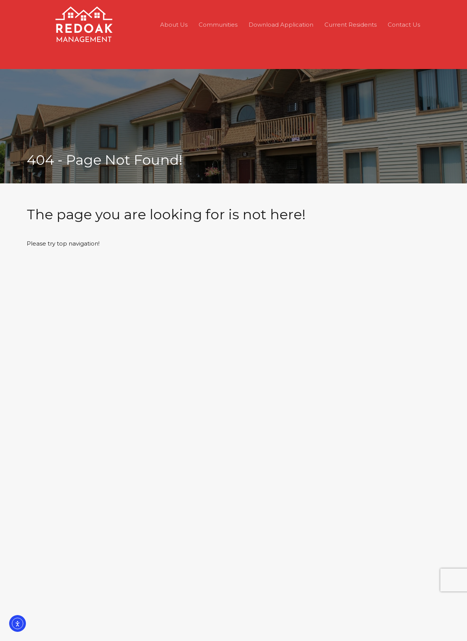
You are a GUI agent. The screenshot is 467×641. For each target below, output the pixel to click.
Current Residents (350, 24)
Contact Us (404, 24)
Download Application (281, 24)
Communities (218, 24)
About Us (174, 24)
